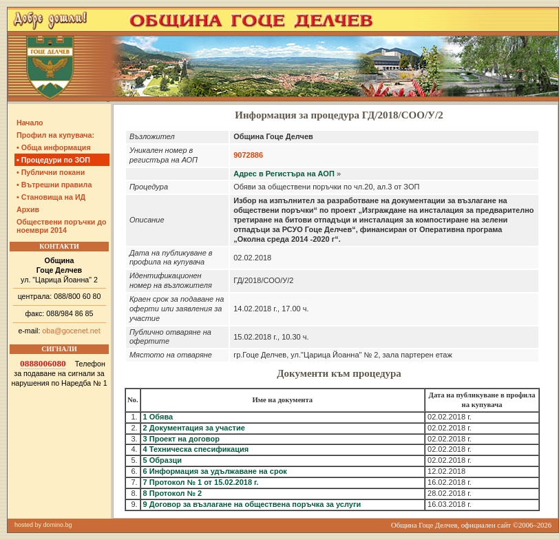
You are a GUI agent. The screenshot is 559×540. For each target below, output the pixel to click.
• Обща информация (54, 147)
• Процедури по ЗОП (53, 160)
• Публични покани (51, 172)
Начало (30, 122)
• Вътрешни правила (54, 184)
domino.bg (57, 524)
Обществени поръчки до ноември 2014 (62, 226)
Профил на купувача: (55, 135)
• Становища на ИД (51, 197)
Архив (28, 209)
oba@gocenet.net (71, 330)
